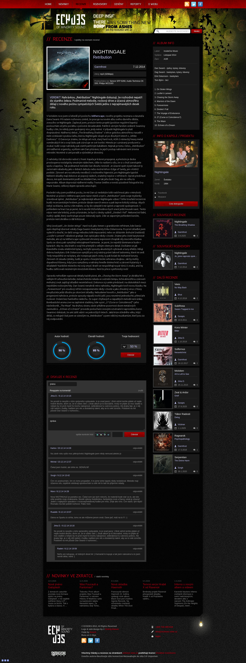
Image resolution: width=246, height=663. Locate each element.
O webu (153, 4)
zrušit (140, 390)
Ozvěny (118, 4)
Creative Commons (166, 653)
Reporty (135, 4)
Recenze (81, 4)
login (158, 636)
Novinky (64, 4)
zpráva (96, 424)
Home (48, 4)
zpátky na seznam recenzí (87, 40)
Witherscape (98, 116)
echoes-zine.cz (130, 653)
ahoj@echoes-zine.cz (166, 631)
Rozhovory (100, 4)
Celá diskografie (176, 204)
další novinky (102, 576)
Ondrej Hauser (112, 629)
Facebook (162, 193)
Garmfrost (100, 66)
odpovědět (137, 448)
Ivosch (93, 632)
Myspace (162, 197)
